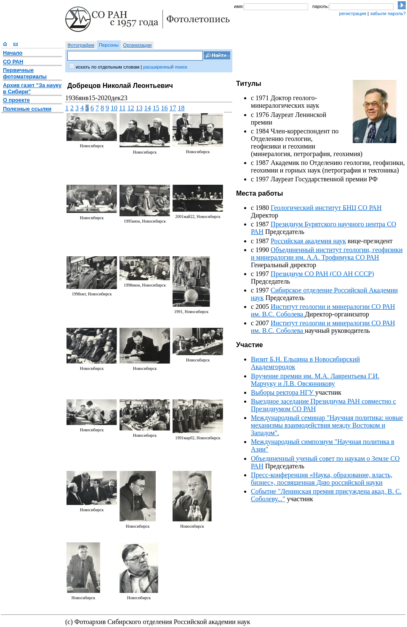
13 (139, 108)
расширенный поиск (165, 66)
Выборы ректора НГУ (283, 392)
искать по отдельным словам (107, 66)
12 (130, 108)
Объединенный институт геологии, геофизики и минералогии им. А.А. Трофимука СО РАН (326, 253)
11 (122, 108)
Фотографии (80, 45)
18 (181, 108)
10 (114, 108)
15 (155, 108)
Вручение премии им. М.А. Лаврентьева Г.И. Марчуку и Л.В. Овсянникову (315, 379)
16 (164, 108)
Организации (137, 45)
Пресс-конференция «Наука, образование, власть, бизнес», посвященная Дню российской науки (321, 478)
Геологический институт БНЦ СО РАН (326, 207)
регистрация (352, 13)
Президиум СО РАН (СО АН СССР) (322, 273)
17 (172, 108)
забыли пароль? (388, 13)
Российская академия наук (308, 240)
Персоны (109, 45)
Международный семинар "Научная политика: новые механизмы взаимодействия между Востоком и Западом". (327, 425)
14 (147, 108)
